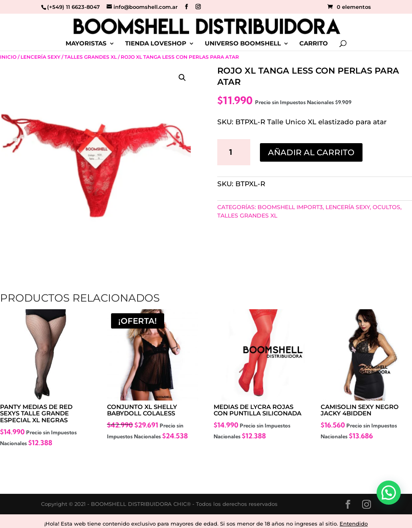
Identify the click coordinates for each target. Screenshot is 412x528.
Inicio (8, 57)
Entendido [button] (354, 523)
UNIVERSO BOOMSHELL (243, 44)
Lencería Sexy (40, 57)
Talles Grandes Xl (90, 57)
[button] (182, 77)
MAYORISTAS (86, 44)
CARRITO (313, 44)
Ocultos (386, 207)
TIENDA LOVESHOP (155, 44)
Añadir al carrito (311, 152)
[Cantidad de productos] (233, 152)
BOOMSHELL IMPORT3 (290, 207)
